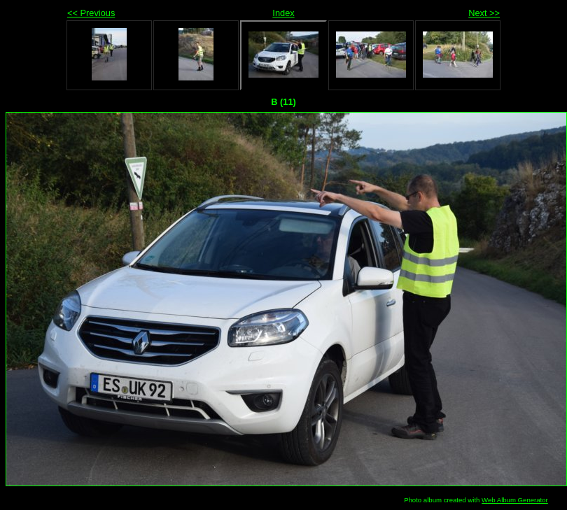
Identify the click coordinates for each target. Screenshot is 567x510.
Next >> (484, 13)
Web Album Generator (515, 500)
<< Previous (91, 13)
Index (283, 13)
